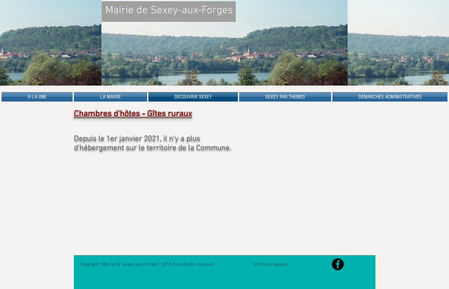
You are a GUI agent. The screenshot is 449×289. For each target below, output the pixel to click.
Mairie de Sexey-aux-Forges (169, 10)
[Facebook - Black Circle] (338, 264)
